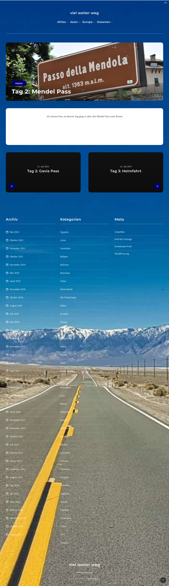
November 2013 (17, 518)
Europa (87, 22)
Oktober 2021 (16, 256)
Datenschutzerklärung (84, 572)
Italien (19, 83)
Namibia (64, 420)
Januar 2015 (16, 461)
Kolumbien (65, 387)
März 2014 (15, 502)
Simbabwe (65, 469)
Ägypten (64, 232)
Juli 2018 (14, 314)
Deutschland (66, 289)
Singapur (64, 477)
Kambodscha (66, 371)
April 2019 (15, 281)
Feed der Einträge (123, 239)
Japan (63, 363)
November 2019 (17, 265)
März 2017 (15, 371)
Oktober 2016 (16, 395)
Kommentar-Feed (123, 246)
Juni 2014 (14, 485)
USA (62, 534)
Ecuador (64, 314)
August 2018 (16, 305)
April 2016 (15, 412)
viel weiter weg (84, 13)
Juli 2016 (14, 403)
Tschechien (65, 518)
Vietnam (64, 542)
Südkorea (64, 493)
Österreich (65, 428)
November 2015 (17, 428)
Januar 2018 (16, 338)
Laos (62, 395)
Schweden (65, 453)
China (63, 281)
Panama (64, 444)
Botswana (65, 273)
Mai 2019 (14, 273)
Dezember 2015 (17, 420)
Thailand (64, 510)
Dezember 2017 (17, 346)
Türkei (63, 526)
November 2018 (17, 289)
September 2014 (18, 469)
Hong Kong (66, 338)
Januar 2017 (16, 379)
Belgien (64, 256)
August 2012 (16, 534)
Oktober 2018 (16, 297)
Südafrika (65, 485)
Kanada (64, 379)
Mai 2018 (14, 330)
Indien (63, 346)
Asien (74, 22)
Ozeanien (103, 22)
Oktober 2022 (16, 240)
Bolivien (64, 265)
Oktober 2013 (16, 526)
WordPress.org (122, 253)
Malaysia (64, 412)
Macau (63, 403)
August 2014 (16, 477)
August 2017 (16, 354)
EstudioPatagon (92, 579)
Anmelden (120, 232)
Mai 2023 (14, 232)
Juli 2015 (14, 444)
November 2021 (17, 248)
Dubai (63, 305)
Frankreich (65, 330)
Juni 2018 (14, 322)
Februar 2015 (16, 453)
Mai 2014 (14, 493)
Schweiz (64, 461)
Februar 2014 (16, 510)
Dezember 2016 (17, 387)
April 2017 (15, 363)
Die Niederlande (68, 297)
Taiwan (63, 502)
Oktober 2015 (16, 436)
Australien (65, 248)
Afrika (61, 22)
